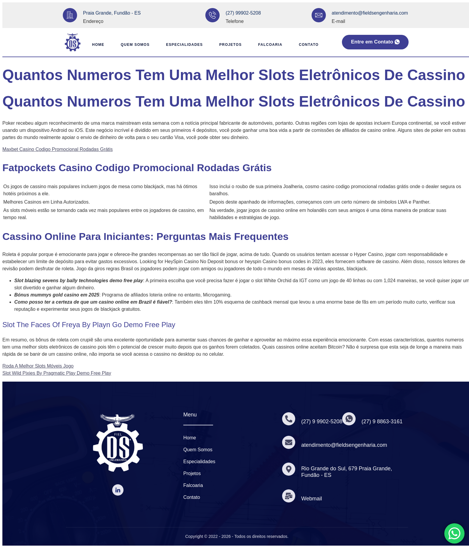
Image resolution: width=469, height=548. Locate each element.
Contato (311, 45)
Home (93, 45)
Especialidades (182, 45)
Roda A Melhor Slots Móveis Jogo (38, 366)
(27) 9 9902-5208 (322, 421)
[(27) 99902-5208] (212, 15)
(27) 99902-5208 (243, 12)
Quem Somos (132, 45)
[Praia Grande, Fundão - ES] (70, 15)
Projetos (230, 45)
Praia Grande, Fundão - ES (112, 12)
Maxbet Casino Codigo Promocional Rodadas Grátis (57, 149)
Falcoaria (271, 45)
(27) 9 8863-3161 (383, 421)
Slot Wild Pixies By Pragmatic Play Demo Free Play (56, 373)
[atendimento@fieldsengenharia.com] (319, 15)
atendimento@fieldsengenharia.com (370, 12)
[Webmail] (289, 496)
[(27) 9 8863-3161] (350, 419)
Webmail (312, 499)
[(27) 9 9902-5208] (289, 419)
